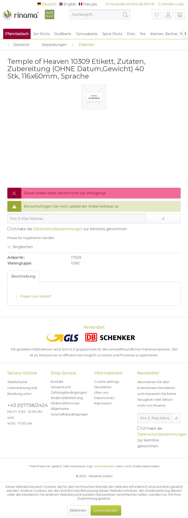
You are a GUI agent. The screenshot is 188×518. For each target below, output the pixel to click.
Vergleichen (20, 247)
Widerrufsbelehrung (67, 398)
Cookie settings (106, 382)
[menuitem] (100, 14)
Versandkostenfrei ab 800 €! (130, 4)
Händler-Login (171, 4)
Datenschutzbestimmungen (57, 229)
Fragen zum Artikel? (33, 296)
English (67, 4)
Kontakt (57, 382)
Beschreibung (23, 276)
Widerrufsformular (65, 403)
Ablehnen (78, 510)
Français (88, 4)
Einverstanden (106, 510)
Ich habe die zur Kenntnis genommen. (69, 229)
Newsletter (103, 387)
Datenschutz (104, 398)
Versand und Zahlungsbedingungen (69, 389)
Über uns (101, 392)
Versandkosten (104, 466)
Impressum (103, 403)
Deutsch (47, 4)
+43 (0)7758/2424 (27, 405)
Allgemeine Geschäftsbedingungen (69, 411)
